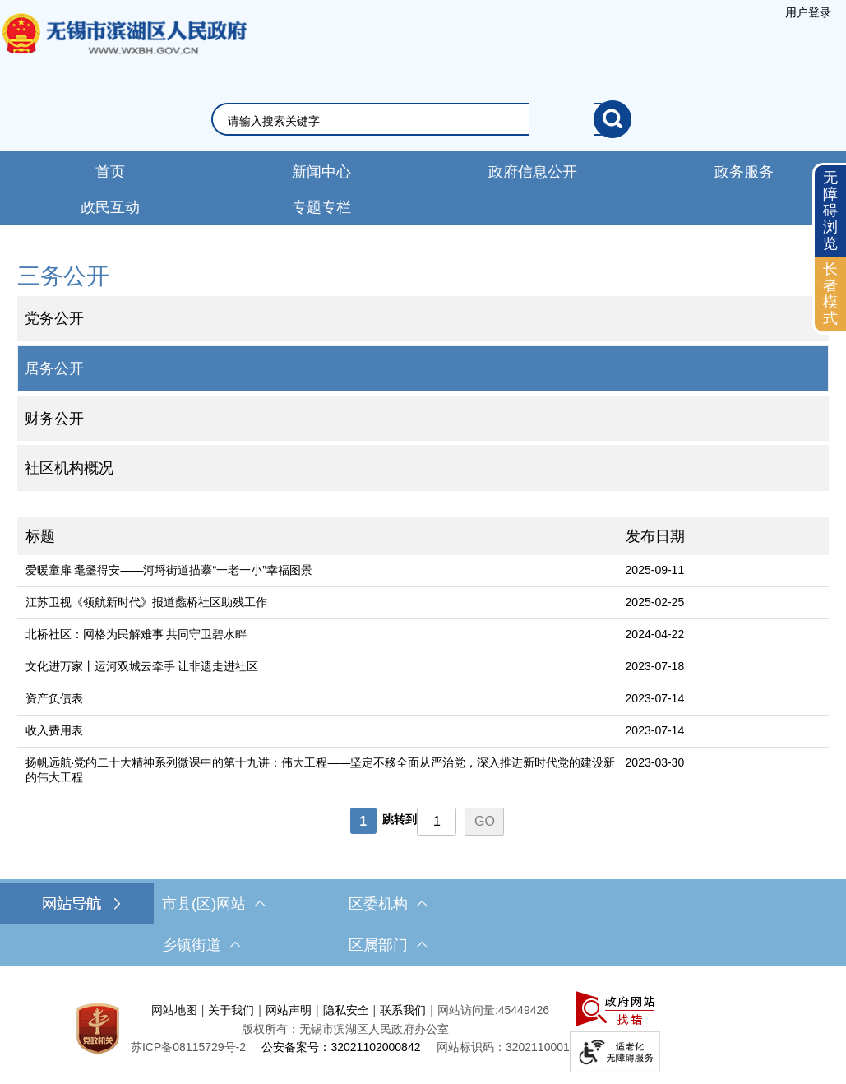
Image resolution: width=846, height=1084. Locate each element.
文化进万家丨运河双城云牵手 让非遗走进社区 (142, 666)
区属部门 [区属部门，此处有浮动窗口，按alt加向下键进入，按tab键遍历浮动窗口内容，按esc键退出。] (388, 945)
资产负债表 (54, 698)
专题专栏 (321, 207)
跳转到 (399, 819)
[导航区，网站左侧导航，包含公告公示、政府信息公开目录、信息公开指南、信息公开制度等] (423, 375)
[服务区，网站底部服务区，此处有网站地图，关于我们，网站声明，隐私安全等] (423, 1029)
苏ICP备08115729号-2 (188, 1047)
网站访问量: (467, 1010)
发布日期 (655, 536)
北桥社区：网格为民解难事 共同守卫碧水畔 (136, 634)
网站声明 (289, 1010)
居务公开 (54, 368)
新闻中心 (321, 172)
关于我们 (231, 1010)
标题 (40, 536)
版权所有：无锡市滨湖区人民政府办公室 (345, 1028)
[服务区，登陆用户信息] (808, 12)
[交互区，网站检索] (423, 119)
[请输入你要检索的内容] (411, 121)
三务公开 (63, 276)
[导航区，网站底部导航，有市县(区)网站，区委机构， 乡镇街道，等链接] (423, 924)
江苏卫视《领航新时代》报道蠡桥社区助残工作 (146, 602)
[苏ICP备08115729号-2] (188, 1047)
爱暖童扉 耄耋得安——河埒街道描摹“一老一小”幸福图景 (168, 570)
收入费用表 (54, 730)
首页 (110, 172)
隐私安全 (346, 1010)
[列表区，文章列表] (423, 678)
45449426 (523, 1010)
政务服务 (744, 172)
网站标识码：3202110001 (503, 1047)
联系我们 (403, 1010)
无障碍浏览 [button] (830, 210)
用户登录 (808, 12)
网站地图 (174, 1010)
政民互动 (110, 207)
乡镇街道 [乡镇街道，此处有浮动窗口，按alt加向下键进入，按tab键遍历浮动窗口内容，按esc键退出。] (201, 945)
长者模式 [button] (830, 293)
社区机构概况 (69, 468)
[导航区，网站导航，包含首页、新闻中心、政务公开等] (423, 188)
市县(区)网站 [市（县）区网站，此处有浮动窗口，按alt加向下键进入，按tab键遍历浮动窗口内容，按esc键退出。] (214, 904)
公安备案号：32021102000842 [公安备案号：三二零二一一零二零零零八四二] (340, 1047)
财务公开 (54, 418)
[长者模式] (830, 294)
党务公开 (54, 318)
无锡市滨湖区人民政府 (123, 50)
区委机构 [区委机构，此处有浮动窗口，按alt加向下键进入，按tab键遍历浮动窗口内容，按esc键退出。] (388, 904)
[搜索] (612, 119)
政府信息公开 (532, 172)
